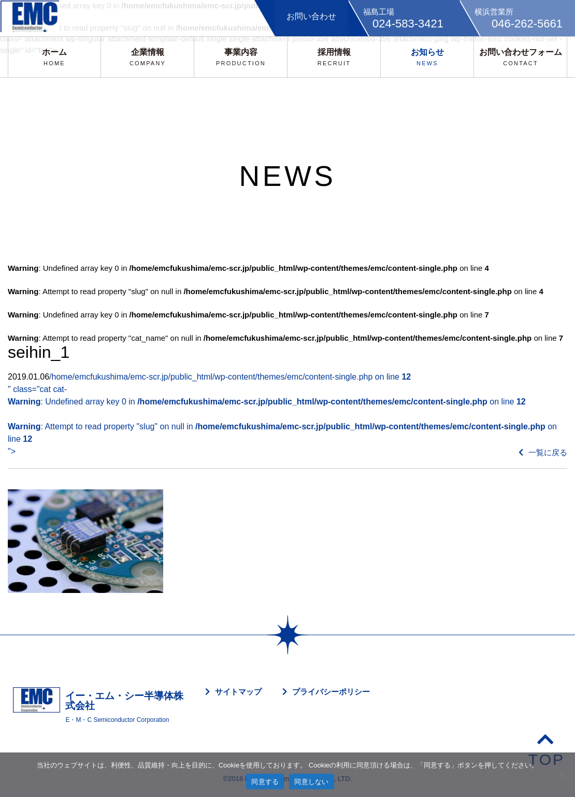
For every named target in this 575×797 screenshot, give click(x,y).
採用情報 (334, 57)
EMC (33, 18)
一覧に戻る (543, 452)
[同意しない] (562, 775)
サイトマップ (238, 691)
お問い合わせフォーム (520, 57)
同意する (265, 782)
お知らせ (427, 57)
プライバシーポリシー (331, 691)
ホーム (54, 57)
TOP (546, 749)
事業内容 (241, 57)
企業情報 (148, 57)
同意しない (311, 782)
